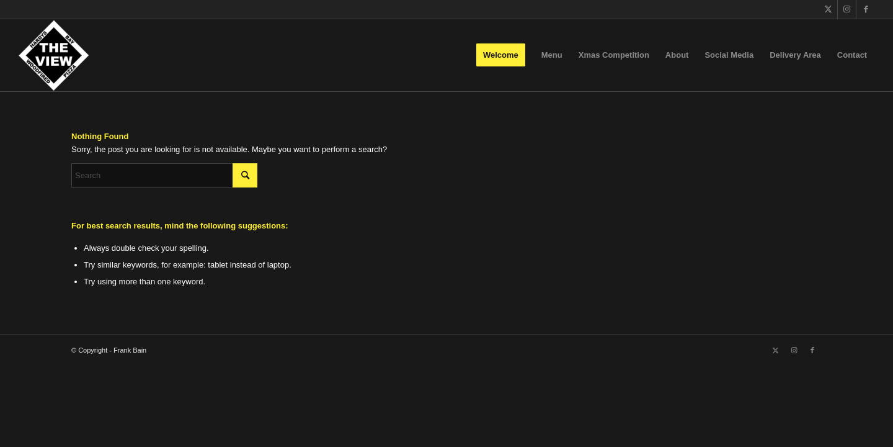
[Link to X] (828, 9)
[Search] (164, 175)
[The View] (53, 55)
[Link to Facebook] (865, 9)
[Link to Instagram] (847, 9)
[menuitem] (500, 55)
